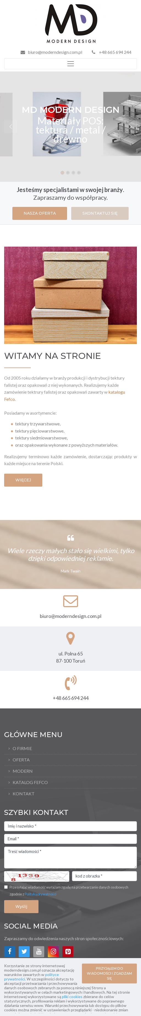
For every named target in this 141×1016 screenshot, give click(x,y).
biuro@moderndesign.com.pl (55, 52)
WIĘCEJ (23, 480)
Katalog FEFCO (30, 782)
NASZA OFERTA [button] (40, 213)
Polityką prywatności (40, 894)
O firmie (22, 748)
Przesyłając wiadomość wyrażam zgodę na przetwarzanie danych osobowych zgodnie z (69, 891)
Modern (23, 771)
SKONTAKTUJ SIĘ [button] (99, 213)
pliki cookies (72, 996)
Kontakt (24, 793)
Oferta (21, 759)
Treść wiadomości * (70, 858)
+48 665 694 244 (111, 52)
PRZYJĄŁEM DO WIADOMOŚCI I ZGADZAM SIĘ (109, 973)
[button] (10, 126)
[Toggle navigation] (70, 63)
